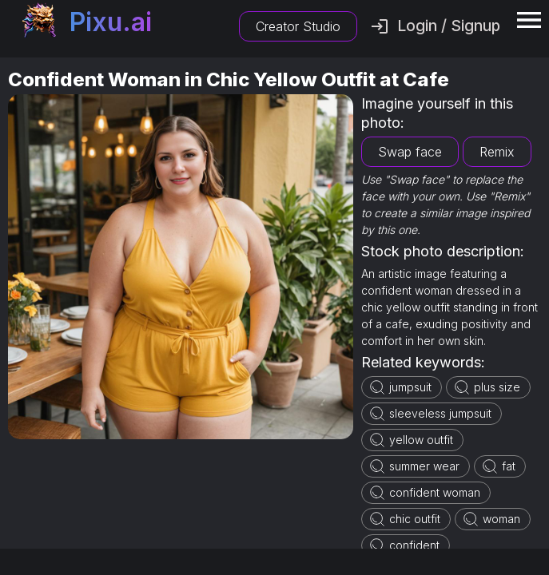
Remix (497, 152)
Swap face (410, 152)
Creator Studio (298, 26)
